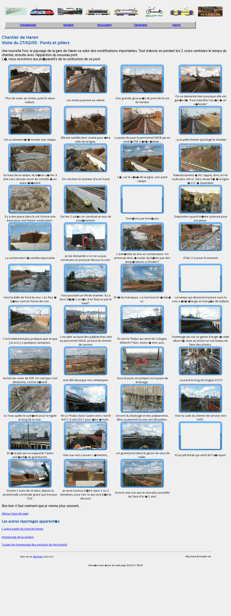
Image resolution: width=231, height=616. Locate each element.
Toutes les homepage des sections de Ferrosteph (34, 544)
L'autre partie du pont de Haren (22, 529)
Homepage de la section (18, 537)
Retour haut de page (15, 513)
